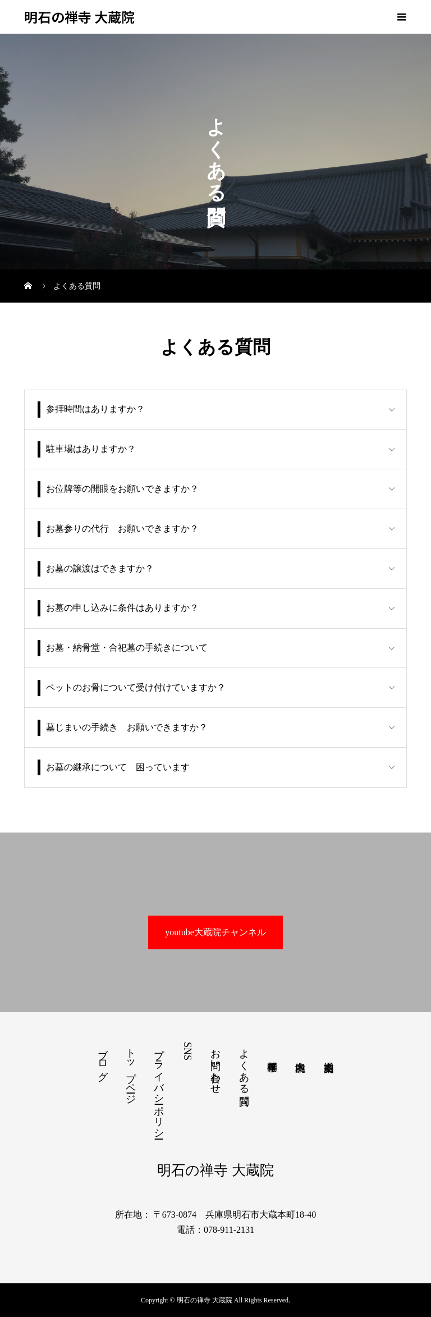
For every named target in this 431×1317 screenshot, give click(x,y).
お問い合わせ (215, 1065)
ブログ (102, 1059)
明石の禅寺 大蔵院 (79, 17)
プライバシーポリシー (158, 1088)
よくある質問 (244, 1065)
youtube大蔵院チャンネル (215, 932)
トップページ (130, 1070)
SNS (187, 1051)
